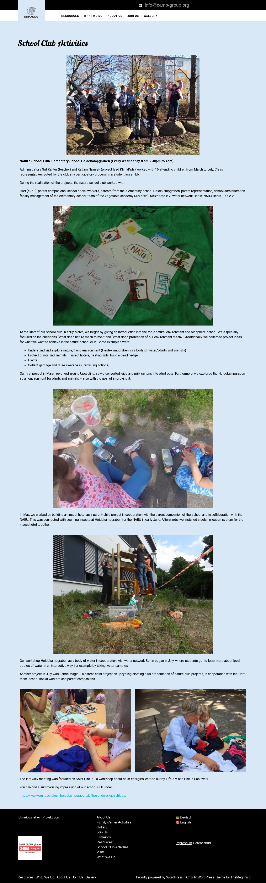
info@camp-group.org (167, 5)
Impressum (184, 843)
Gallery (150, 16)
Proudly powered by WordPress (159, 877)
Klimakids (104, 837)
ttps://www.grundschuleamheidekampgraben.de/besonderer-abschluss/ (74, 796)
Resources (70, 16)
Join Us (133, 16)
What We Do (93, 16)
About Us (115, 16)
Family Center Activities (114, 822)
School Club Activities (112, 847)
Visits (101, 852)
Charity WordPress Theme (206, 877)
